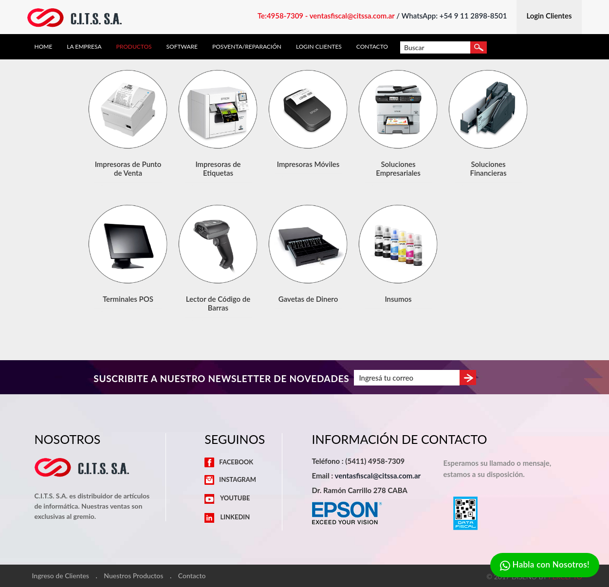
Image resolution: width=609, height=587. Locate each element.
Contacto (372, 47)
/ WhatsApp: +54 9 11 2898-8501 (451, 15)
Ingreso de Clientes (60, 575)
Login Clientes (319, 47)
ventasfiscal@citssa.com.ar (377, 475)
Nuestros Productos (133, 575)
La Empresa (84, 47)
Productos (134, 47)
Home (44, 47)
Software (182, 47)
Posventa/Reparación (246, 47)
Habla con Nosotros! (545, 565)
